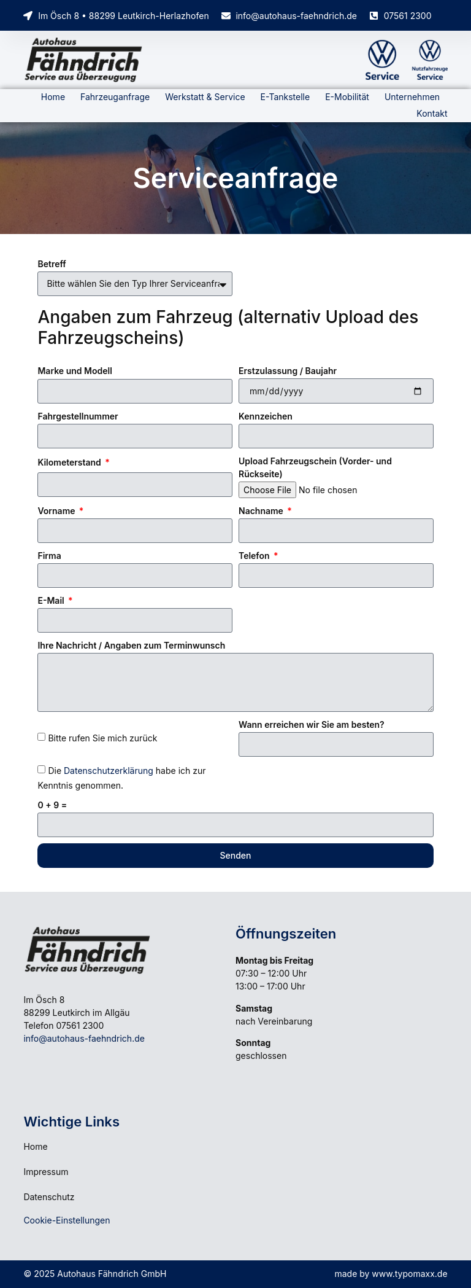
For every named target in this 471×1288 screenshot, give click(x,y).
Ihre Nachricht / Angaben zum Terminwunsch (131, 645)
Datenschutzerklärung (108, 770)
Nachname (262, 510)
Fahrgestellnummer (77, 416)
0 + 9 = (52, 805)
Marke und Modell (74, 370)
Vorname (57, 510)
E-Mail (51, 600)
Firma (49, 555)
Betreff (51, 264)
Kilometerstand (70, 462)
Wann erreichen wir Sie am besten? (312, 724)
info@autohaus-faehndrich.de (84, 1038)
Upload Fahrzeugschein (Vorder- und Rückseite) (315, 467)
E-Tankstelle (285, 97)
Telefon (255, 555)
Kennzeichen (266, 416)
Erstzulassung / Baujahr (288, 370)
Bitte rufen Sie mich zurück (102, 738)
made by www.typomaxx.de (390, 1273)
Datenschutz (48, 1197)
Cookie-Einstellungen (66, 1220)
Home (53, 97)
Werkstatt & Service (205, 97)
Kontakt (431, 113)
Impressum (45, 1171)
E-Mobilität (347, 97)
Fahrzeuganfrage (115, 97)
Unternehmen (412, 97)
